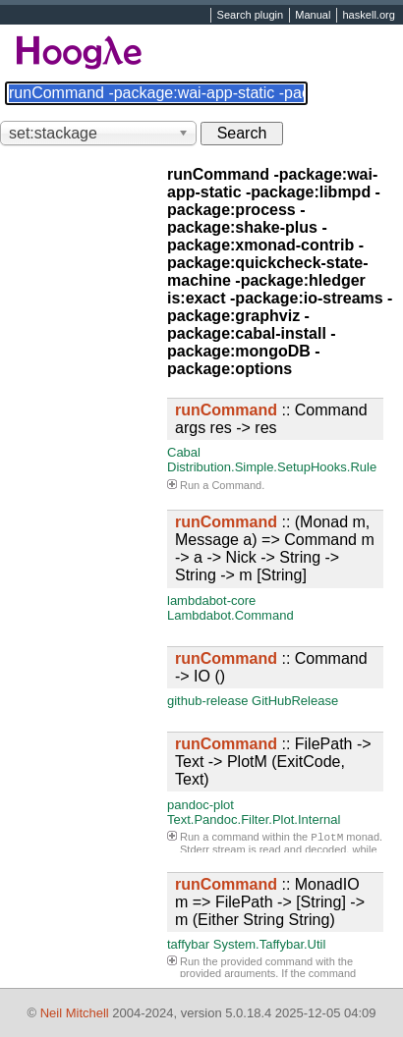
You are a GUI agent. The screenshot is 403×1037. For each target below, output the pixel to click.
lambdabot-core (211, 600)
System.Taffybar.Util (269, 944)
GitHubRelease (295, 700)
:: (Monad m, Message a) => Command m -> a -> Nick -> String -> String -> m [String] (274, 548)
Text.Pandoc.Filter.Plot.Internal (253, 819)
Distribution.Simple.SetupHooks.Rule (271, 467)
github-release (207, 700)
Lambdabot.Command (230, 615)
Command (236, 485)
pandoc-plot (200, 804)
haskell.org (368, 16)
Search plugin (250, 16)
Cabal (184, 452)
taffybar (188, 944)
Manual (312, 16)
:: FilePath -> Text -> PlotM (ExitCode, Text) (273, 762)
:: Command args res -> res (271, 419)
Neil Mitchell (74, 1013)
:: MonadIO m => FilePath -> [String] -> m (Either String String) (270, 902)
